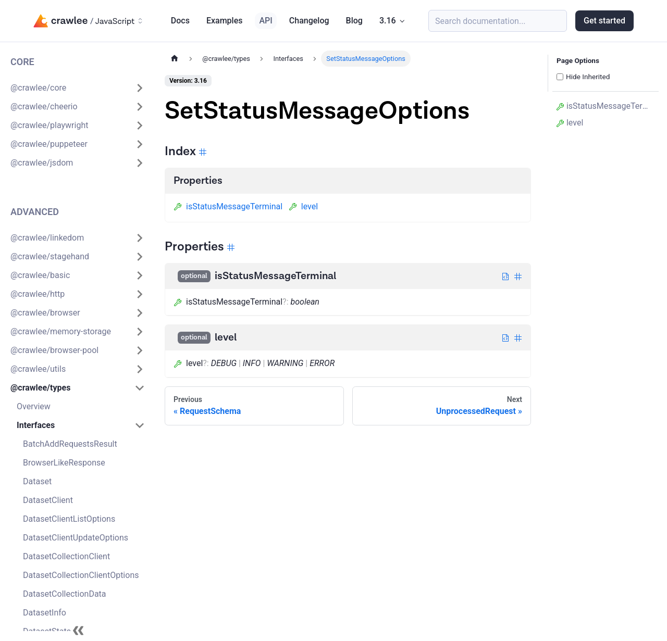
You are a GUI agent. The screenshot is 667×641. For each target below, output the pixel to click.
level (303, 206)
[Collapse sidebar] (78, 630)
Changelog (309, 21)
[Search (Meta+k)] (497, 21)
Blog (354, 21)
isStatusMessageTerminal (228, 206)
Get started (604, 21)
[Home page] (174, 59)
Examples (224, 21)
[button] (77, 88)
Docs (180, 21)
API (265, 21)
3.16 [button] (387, 21)
